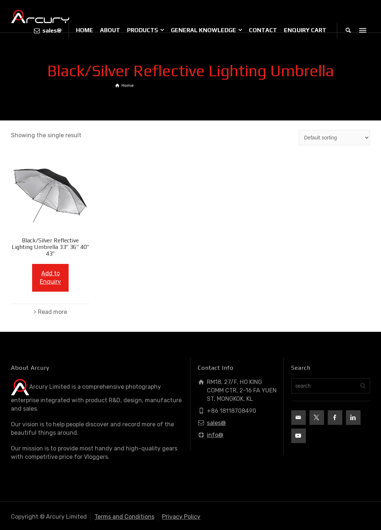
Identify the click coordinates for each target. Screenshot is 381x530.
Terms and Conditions (124, 516)
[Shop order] (334, 137)
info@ (215, 434)
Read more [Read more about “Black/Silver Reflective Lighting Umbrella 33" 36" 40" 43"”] (52, 311)
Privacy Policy (181, 516)
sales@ (216, 422)
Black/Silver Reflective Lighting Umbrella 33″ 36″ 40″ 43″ (50, 247)
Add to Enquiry (50, 277)
